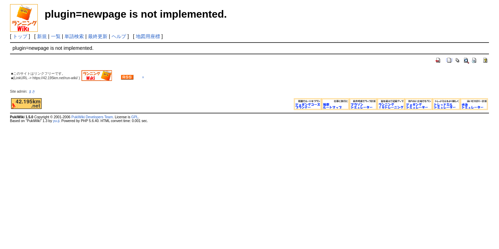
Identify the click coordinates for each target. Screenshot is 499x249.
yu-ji (56, 121)
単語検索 (74, 36)
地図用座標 (148, 36)
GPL (134, 117)
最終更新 (97, 36)
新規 (42, 36)
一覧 (56, 36)
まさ (33, 91)
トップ (20, 36)
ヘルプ (119, 36)
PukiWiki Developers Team (92, 117)
